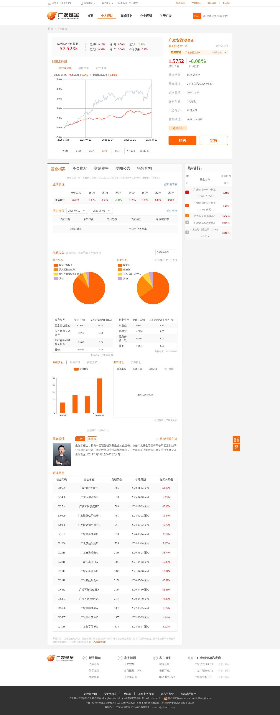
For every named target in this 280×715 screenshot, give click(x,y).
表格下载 (164, 670)
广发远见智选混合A (204, 222)
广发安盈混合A (89, 580)
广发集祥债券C (89, 617)
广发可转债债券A (89, 589)
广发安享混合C (89, 571)
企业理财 (146, 15)
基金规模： (176, 83)
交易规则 (94, 677)
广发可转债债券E (89, 488)
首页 (90, 15)
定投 (214, 141)
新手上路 (94, 670)
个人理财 (107, 15)
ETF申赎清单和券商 (208, 658)
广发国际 (196, 3)
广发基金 (63, 16)
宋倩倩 (199, 119)
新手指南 (95, 658)
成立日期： (176, 92)
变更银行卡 (130, 677)
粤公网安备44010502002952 (181, 698)
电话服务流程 (167, 677)
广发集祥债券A (89, 608)
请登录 (55, 3)
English (226, 3)
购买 (182, 140)
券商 (227, 664)
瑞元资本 (211, 3)
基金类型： (176, 74)
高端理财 (126, 15)
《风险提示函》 (99, 641)
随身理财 (88, 3)
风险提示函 (90, 693)
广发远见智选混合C (204, 216)
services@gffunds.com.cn (163, 707)
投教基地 (180, 3)
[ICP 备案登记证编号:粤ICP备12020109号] (141, 698)
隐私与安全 (167, 693)
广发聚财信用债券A (89, 515)
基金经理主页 (168, 438)
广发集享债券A (89, 626)
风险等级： (176, 110)
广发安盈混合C (89, 552)
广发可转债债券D (89, 506)
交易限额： (176, 101)
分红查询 (172, 210)
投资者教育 (110, 693)
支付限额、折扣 (133, 670)
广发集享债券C (89, 534)
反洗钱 (127, 693)
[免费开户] (65, 3)
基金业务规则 (146, 693)
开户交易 (129, 664)
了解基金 (94, 664)
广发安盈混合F (89, 497)
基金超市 (62, 28)
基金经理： (176, 119)
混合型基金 (193, 74)
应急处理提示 (188, 693)
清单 (220, 664)
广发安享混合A (89, 562)
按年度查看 (170, 184)
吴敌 (189, 119)
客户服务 (106, 3)
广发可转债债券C (89, 599)
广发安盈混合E (89, 543)
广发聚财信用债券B (89, 525)
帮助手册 (164, 664)
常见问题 (130, 658)
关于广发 (166, 15)
